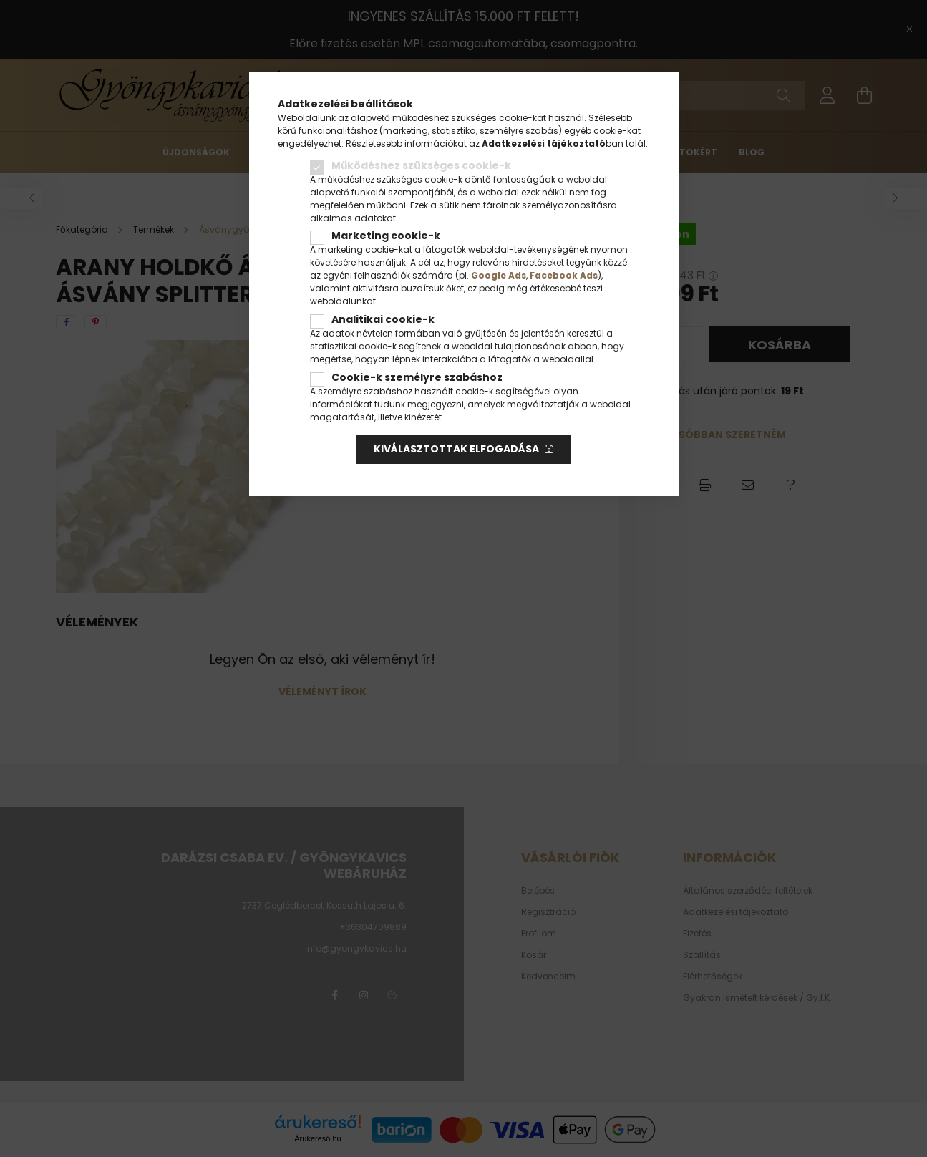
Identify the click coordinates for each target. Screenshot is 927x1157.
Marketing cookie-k (385, 235)
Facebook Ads (564, 275)
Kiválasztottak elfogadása (456, 449)
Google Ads (498, 275)
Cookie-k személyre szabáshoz (417, 377)
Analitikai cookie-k (383, 319)
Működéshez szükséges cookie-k (421, 165)
